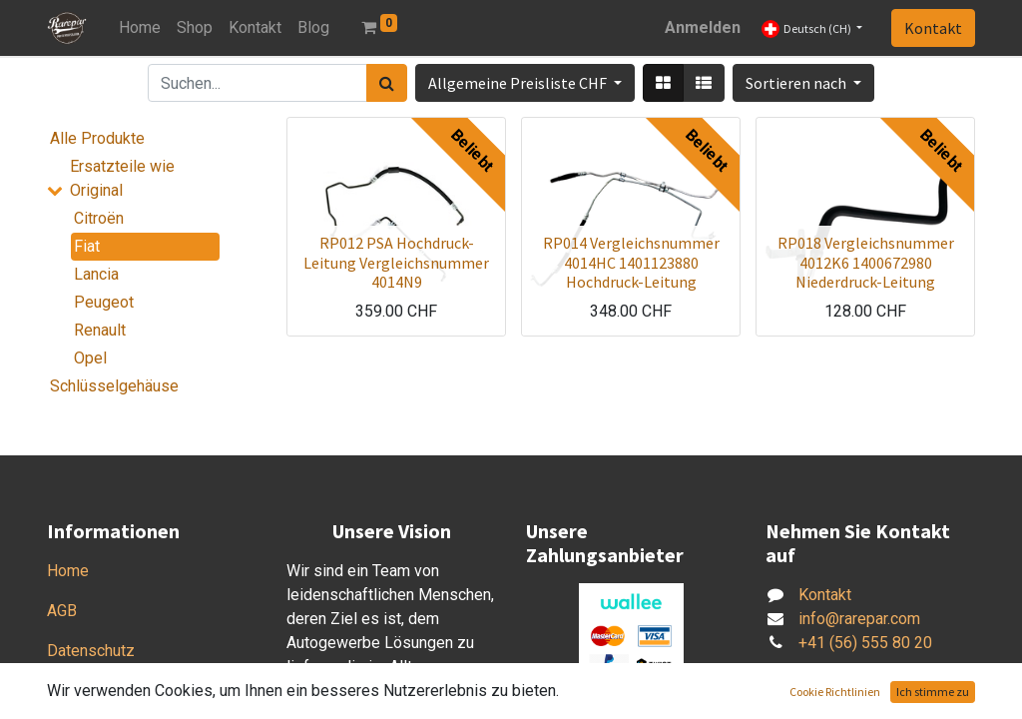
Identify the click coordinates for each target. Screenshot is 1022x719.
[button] (803, 83)
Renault (100, 330)
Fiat (87, 246)
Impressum (87, 690)
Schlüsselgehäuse (114, 385)
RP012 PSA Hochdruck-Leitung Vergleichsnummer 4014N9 (396, 262)
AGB (62, 610)
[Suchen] (386, 83)
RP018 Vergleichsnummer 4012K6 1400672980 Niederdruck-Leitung (865, 262)
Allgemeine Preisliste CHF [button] (519, 83)
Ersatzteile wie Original (122, 178)
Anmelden (703, 27)
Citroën (99, 218)
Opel (90, 358)
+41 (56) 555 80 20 (865, 642)
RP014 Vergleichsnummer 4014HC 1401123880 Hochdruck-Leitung (631, 262)
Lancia (96, 274)
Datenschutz (91, 650)
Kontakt (933, 28)
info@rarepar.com (859, 618)
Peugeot (104, 302)
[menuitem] (140, 28)
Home (68, 570)
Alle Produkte (97, 138)
